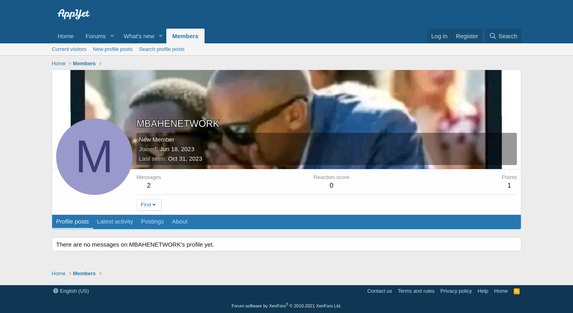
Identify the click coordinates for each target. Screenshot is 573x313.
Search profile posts (162, 49)
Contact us (379, 291)
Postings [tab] (152, 221)
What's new (139, 36)
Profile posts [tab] (72, 221)
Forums (96, 36)
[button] (112, 36)
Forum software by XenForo (286, 305)
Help (483, 291)
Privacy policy (456, 291)
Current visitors (69, 49)
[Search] (503, 36)
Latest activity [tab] (115, 221)
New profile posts (113, 49)
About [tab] (179, 221)
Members (185, 36)
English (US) (71, 291)
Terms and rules (416, 291)
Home (66, 36)
